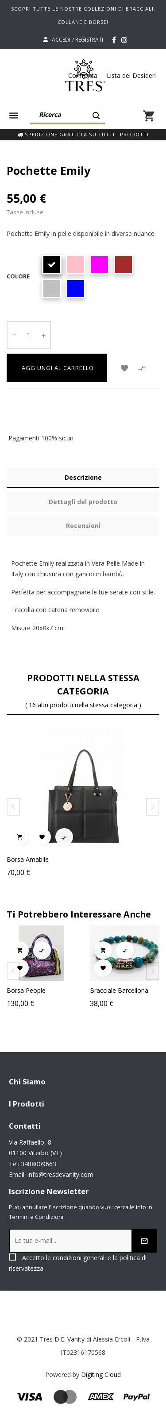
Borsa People (36, 990)
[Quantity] (29, 335)
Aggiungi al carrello (57, 368)
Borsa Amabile (28, 859)
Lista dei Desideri (131, 75)
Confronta (82, 75)
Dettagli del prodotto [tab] (83, 501)
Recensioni (83, 525)
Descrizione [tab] (83, 477)
